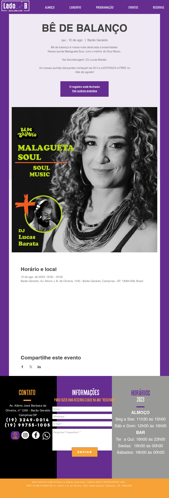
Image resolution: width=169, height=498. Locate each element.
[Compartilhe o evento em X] (30, 366)
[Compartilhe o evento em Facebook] (22, 366)
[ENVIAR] (85, 452)
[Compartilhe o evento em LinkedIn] (39, 366)
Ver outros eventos (84, 91)
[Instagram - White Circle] (25, 435)
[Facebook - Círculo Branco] (36, 435)
